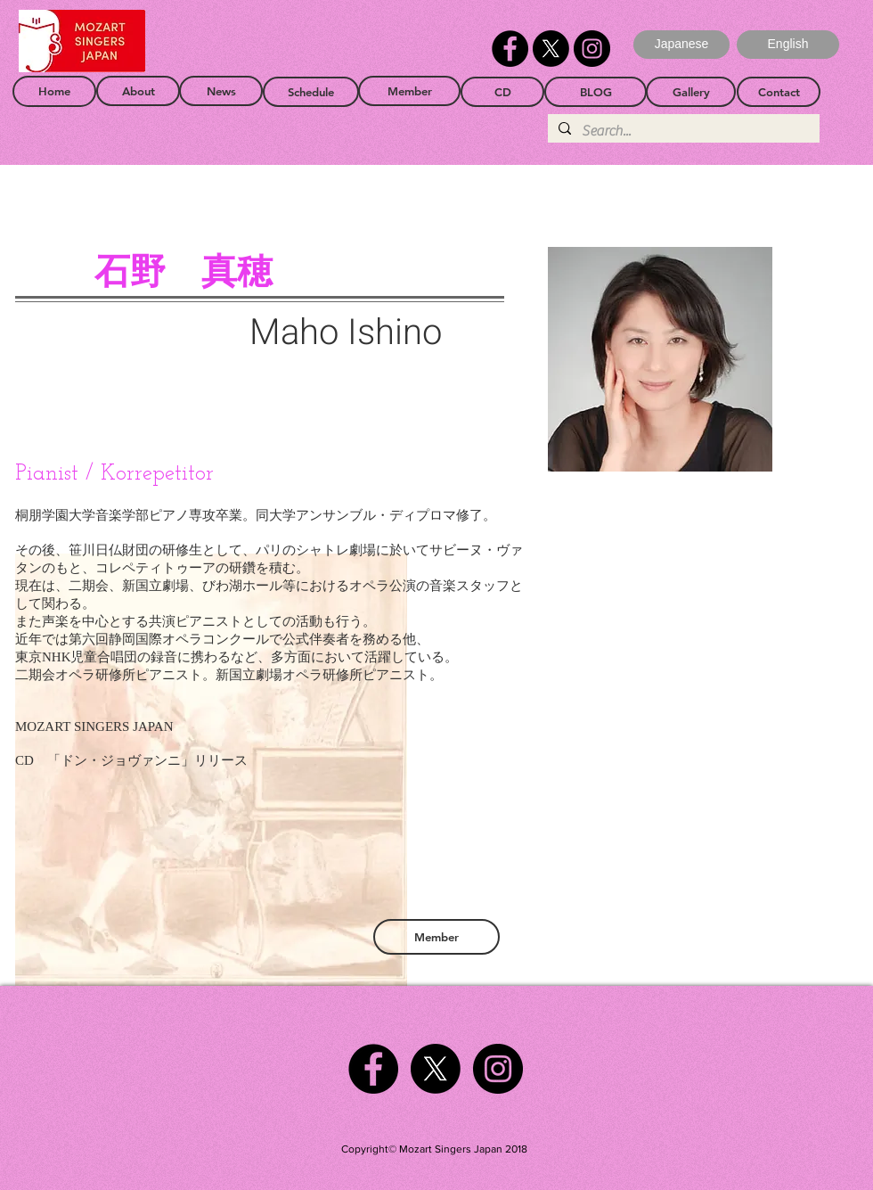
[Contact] (778, 92)
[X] (551, 48)
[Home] (54, 91)
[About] (138, 91)
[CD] (502, 92)
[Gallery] (691, 92)
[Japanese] (681, 44)
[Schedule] (311, 92)
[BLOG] (595, 92)
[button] (788, 44)
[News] (221, 91)
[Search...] (682, 131)
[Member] (409, 91)
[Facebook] (510, 48)
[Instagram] (592, 48)
